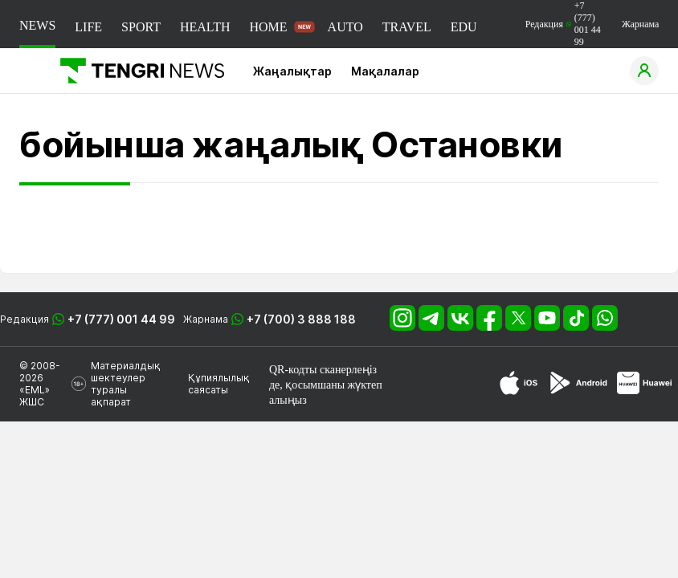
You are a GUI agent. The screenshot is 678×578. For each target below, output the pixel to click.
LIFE (88, 27)
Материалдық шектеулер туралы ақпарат (126, 384)
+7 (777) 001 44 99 (121, 319)
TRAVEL (406, 27)
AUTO (345, 27)
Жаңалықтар (292, 71)
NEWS (37, 25)
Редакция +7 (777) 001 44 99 (563, 23)
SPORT (141, 27)
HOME (268, 27)
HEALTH (205, 27)
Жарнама (640, 24)
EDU (464, 27)
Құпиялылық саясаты (219, 384)
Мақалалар (385, 71)
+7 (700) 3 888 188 (301, 319)
